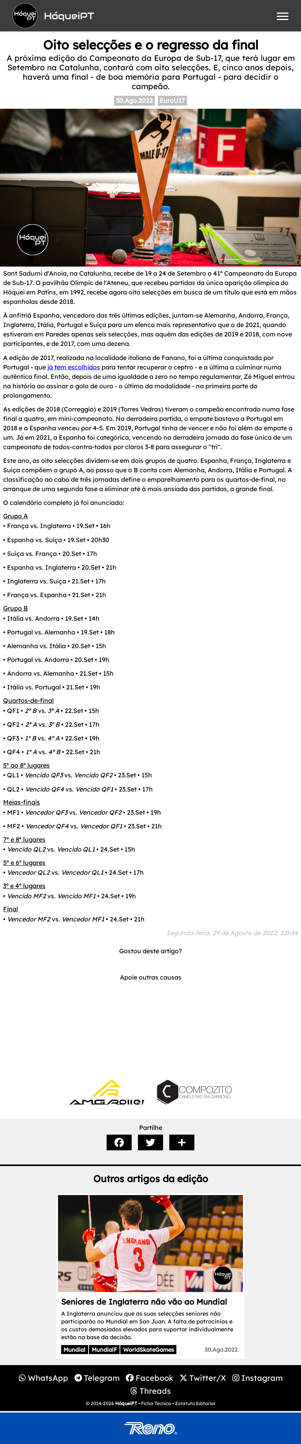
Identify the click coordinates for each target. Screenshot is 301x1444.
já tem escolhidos (73, 367)
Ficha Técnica (156, 1403)
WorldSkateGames (148, 1349)
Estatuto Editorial (195, 1403)
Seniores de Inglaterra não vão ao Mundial (144, 1302)
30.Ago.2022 (134, 100)
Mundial (74, 1349)
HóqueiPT (126, 1403)
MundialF (104, 1349)
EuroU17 (172, 100)
